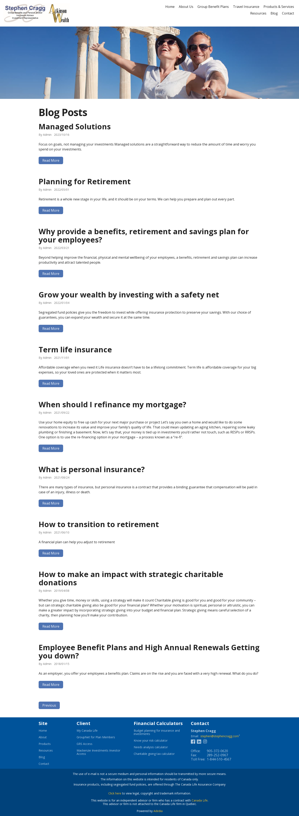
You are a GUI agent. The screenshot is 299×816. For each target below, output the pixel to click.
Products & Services (278, 6)
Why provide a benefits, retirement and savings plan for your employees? (144, 235)
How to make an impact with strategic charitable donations (131, 578)
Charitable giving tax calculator (159, 753)
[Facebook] (193, 741)
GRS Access (90, 744)
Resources (258, 13)
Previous (49, 705)
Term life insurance (75, 349)
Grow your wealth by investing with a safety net (129, 295)
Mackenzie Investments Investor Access (98, 752)
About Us (186, 6)
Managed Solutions (75, 126)
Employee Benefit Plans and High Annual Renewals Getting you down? (149, 651)
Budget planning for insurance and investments (157, 732)
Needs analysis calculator (156, 747)
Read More (50, 160)
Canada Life (200, 800)
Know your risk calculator (156, 740)
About (43, 737)
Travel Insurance (246, 6)
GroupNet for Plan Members (101, 737)
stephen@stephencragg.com (219, 736)
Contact (288, 13)
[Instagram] (205, 741)
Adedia (158, 811)
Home (170, 6)
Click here (114, 793)
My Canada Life (92, 730)
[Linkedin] (199, 741)
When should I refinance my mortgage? (112, 404)
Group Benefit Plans (213, 6)
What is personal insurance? (92, 469)
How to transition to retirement (99, 524)
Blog (274, 13)
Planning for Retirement (85, 181)
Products (45, 744)
